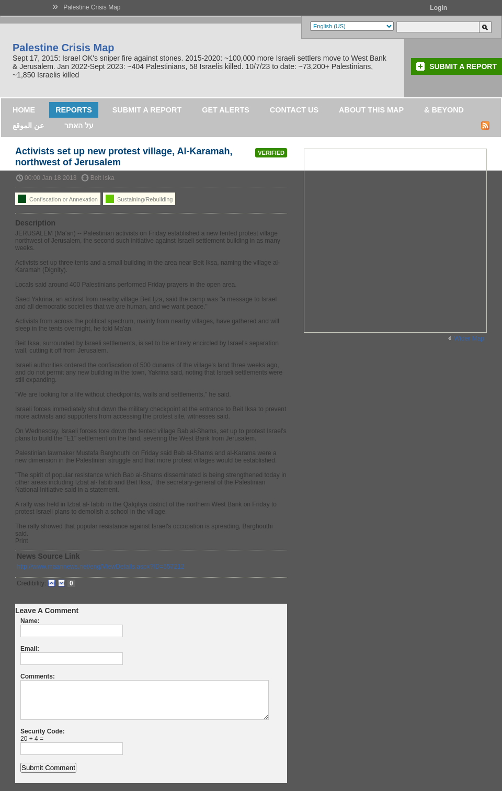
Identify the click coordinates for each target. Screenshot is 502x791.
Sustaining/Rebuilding (139, 199)
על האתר (79, 125)
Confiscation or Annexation (58, 199)
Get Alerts (225, 110)
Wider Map (469, 338)
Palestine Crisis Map (91, 7)
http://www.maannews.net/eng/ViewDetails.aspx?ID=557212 (100, 566)
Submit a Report (463, 66)
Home (24, 110)
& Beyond (444, 110)
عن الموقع (28, 125)
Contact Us (294, 110)
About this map (371, 110)
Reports (73, 110)
